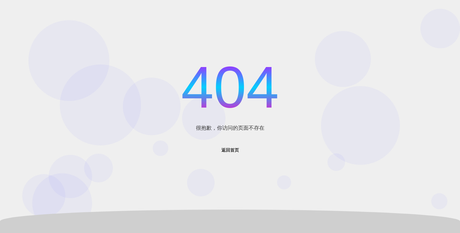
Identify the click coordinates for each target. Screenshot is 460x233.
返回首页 (230, 150)
